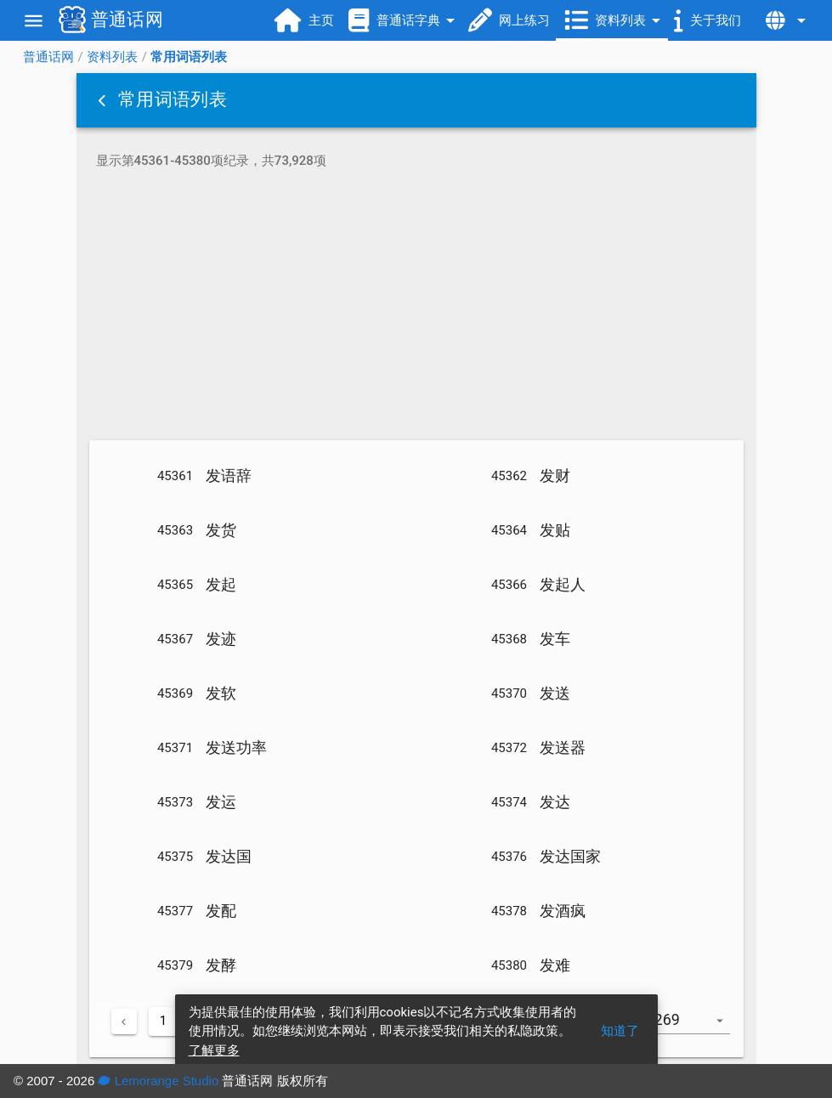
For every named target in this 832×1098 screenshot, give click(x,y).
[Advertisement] (416, 308)
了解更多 (214, 1050)
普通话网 (48, 57)
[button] (104, 100)
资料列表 (112, 57)
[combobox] (695, 1028)
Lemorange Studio (158, 1080)
